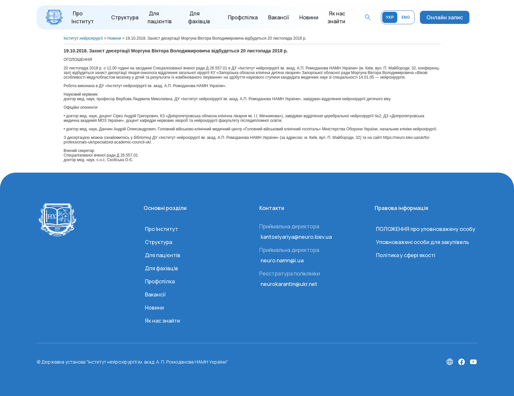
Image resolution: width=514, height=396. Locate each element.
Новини (308, 17)
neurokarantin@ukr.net (289, 284)
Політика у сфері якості (405, 255)
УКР (390, 17)
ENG (406, 17)
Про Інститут (161, 229)
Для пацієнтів (162, 255)
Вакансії (278, 17)
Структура (124, 17)
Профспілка (243, 17)
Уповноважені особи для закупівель (422, 242)
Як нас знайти (162, 320)
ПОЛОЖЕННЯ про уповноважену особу (425, 229)
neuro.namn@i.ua (282, 260)
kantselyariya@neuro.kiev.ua (296, 236)
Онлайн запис (444, 17)
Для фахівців (161, 268)
